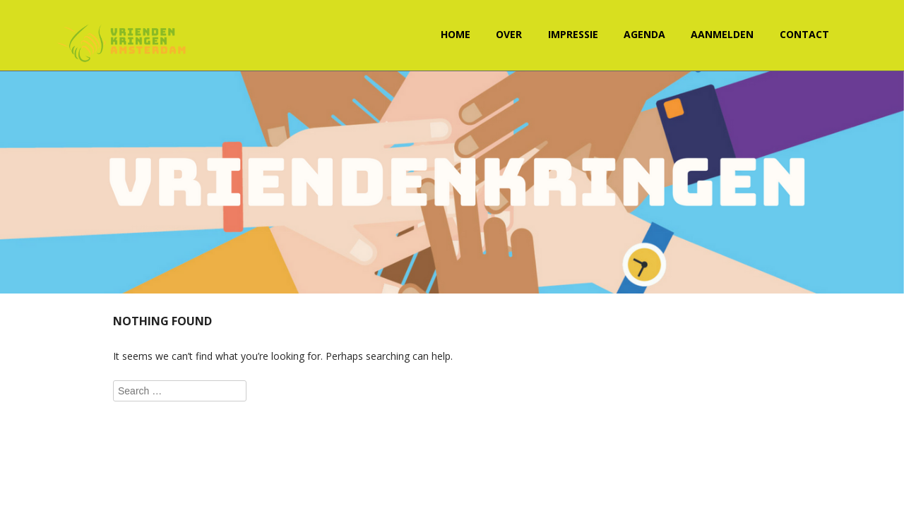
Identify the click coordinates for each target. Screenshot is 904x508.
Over (509, 34)
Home (455, 34)
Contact (804, 34)
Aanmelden (722, 34)
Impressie (573, 34)
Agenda (644, 34)
